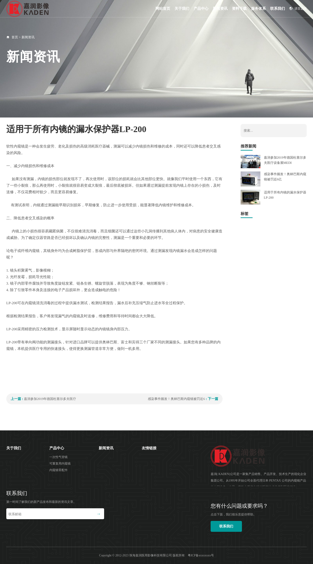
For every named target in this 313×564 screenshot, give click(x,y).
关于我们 (182, 9)
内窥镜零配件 (58, 470)
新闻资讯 (220, 9)
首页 (15, 37)
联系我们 (277, 9)
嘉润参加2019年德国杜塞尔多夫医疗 (50, 399)
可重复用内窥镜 (60, 463)
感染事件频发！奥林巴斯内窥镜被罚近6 (176, 399)
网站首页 (162, 9)
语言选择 (298, 8)
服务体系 (258, 9)
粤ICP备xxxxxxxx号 (201, 555)
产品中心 (201, 9)
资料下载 (239, 9)
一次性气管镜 (58, 457)
